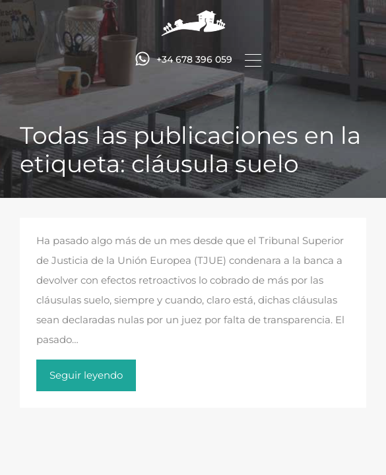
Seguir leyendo (86, 375)
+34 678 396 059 (194, 59)
